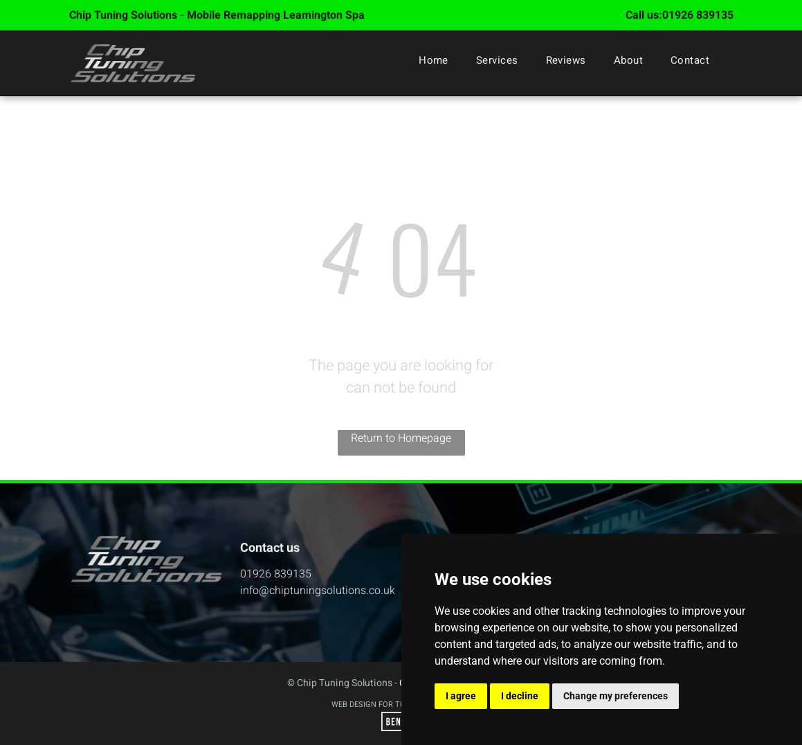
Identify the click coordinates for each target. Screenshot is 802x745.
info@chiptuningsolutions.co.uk (317, 590)
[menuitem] (433, 60)
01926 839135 (697, 15)
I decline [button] (519, 695)
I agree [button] (461, 695)
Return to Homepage (401, 438)
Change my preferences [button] (615, 695)
